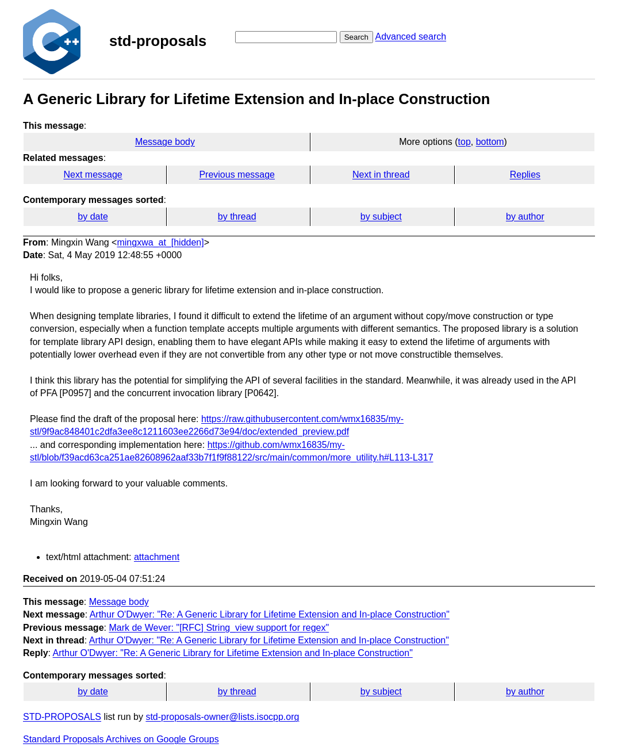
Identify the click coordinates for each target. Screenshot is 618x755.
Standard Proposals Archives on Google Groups (121, 739)
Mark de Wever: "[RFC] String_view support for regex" (219, 628)
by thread (237, 216)
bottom (490, 142)
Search (356, 37)
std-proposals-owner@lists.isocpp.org (222, 717)
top (464, 142)
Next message (92, 174)
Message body (165, 142)
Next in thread (381, 174)
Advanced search (410, 36)
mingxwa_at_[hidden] (160, 242)
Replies (525, 174)
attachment (156, 557)
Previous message (237, 174)
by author (525, 216)
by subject (381, 216)
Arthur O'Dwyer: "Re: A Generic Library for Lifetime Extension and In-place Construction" (270, 614)
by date (93, 216)
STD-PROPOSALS (62, 717)
